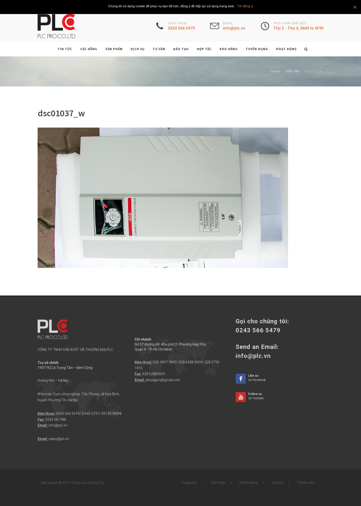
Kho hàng (229, 49)
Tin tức (65, 49)
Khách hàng (248, 483)
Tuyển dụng (257, 49)
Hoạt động (286, 49)
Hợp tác (204, 49)
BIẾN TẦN (292, 71)
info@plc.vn (58, 425)
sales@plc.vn (59, 439)
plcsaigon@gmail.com (163, 380)
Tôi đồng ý (245, 6)
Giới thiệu (218, 483)
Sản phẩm (114, 49)
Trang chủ (189, 483)
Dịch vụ (138, 49)
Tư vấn (159, 49)
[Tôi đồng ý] (354, 7)
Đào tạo (181, 49)
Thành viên (306, 483)
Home (275, 71)
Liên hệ (277, 483)
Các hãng (88, 49)
